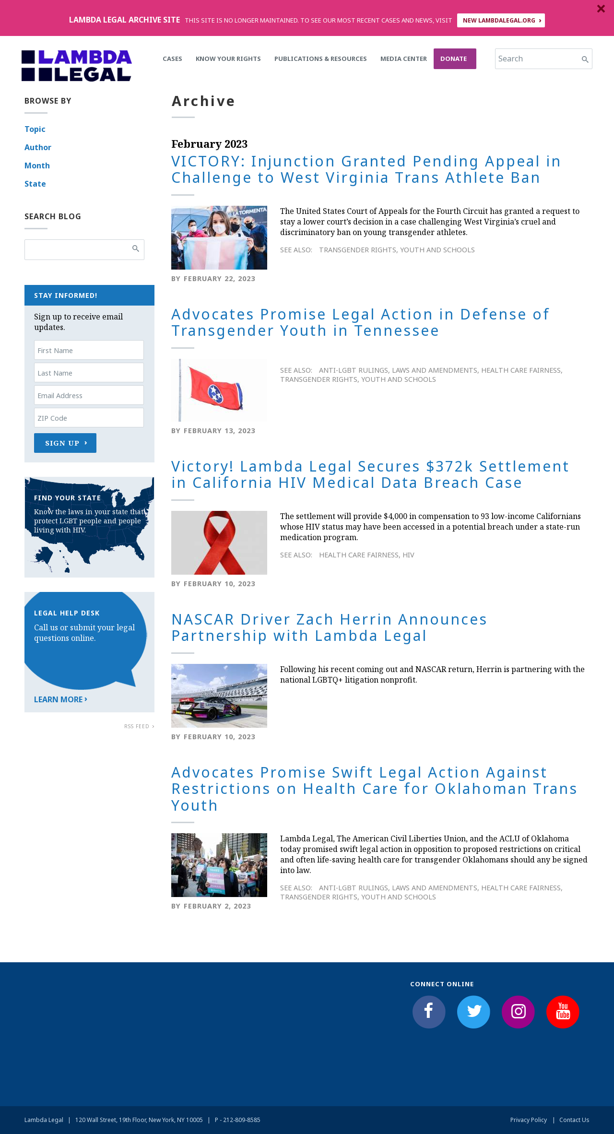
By (176, 278)
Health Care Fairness (521, 370)
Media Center (403, 58)
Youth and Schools (437, 249)
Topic (35, 129)
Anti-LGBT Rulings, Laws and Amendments (398, 370)
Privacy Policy (528, 1120)
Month (37, 165)
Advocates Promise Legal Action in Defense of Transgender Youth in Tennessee (360, 322)
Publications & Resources (320, 58)
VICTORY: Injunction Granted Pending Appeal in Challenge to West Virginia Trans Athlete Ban (366, 169)
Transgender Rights (357, 249)
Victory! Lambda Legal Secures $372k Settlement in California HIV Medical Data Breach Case (370, 474)
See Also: (296, 249)
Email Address (60, 395)
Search (510, 58)
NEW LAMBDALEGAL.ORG (499, 20)
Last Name (54, 373)
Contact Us (574, 1120)
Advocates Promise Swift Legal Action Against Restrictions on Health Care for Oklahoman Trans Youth (374, 788)
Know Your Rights (228, 58)
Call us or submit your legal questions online (84, 632)
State (35, 183)
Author (37, 147)
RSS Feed (137, 726)
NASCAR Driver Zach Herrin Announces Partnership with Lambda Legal (329, 627)
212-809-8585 (241, 1120)
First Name (55, 350)
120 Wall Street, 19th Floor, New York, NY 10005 (139, 1120)
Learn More (58, 699)
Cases (172, 58)
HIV (408, 554)
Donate (453, 58)
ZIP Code (52, 418)
